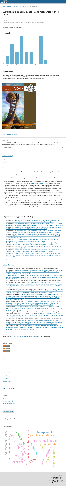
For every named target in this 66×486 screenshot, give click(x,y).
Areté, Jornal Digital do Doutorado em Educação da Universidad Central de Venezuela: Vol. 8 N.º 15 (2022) (33, 228)
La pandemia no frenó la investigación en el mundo (30, 220)
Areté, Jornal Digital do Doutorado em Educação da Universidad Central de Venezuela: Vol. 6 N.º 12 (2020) (33, 243)
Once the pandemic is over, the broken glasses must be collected (34, 230)
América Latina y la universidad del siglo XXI (28, 227)
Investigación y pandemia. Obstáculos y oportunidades (31, 250)
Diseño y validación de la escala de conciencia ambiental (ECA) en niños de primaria (33, 314)
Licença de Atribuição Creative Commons (37, 183)
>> (6, 260)
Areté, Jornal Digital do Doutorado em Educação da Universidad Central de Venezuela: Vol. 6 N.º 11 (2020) (32, 240)
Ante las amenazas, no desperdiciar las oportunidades (31, 243)
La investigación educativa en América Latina (28, 224)
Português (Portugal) (9, 403)
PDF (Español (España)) (10, 134)
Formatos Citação (7, 147)
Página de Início (7, 6)
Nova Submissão (8, 411)
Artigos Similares (8, 265)
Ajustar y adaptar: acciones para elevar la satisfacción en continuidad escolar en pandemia (34, 290)
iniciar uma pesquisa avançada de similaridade (26, 337)
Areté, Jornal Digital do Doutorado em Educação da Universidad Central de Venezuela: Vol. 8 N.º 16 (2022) (32, 221)
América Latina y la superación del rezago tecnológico (31, 253)
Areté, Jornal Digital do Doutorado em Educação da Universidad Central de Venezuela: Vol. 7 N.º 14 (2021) (33, 250)
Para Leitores (6, 376)
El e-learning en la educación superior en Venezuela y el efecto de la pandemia (37, 306)
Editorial (17, 246)
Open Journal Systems (9, 388)
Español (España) (8, 401)
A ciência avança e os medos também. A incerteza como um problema (35, 234)
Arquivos (15, 6)
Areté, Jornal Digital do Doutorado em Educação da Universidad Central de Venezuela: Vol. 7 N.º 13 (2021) (33, 231)
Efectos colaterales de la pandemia (25, 239)
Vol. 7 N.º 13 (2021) (24, 6)
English (5, 398)
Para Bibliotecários (7, 381)
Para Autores (6, 378)
